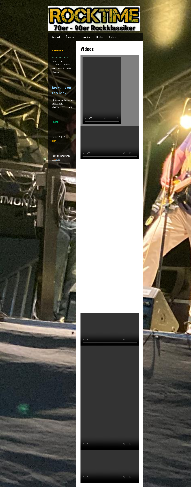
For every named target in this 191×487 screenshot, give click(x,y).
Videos (112, 37)
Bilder (99, 37)
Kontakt (56, 37)
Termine (86, 37)
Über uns (71, 37)
